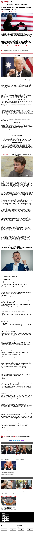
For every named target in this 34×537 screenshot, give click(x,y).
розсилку (14, 436)
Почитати (4, 515)
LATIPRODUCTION (20, 524)
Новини (3, 513)
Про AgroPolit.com (4, 524)
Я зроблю (2, 79)
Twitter (2, 436)
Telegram (5, 436)
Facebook (30, 435)
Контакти (2, 525)
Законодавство (5, 519)
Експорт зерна (17, 4)
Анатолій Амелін (5, 245)
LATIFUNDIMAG (19, 525)
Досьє (3, 521)
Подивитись (4, 517)
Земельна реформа (24, 4)
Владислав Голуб (6, 154)
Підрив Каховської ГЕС (11, 4)
